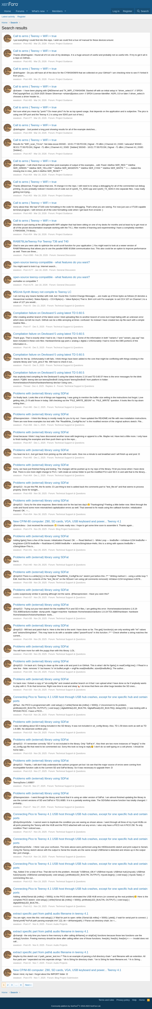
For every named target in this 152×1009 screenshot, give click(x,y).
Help (134, 1000)
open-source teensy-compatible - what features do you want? (51, 262)
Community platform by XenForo (76, 1006)
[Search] (142, 11)
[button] (27, 11)
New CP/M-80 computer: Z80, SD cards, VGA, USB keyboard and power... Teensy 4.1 (67, 521)
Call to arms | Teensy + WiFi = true (34, 36)
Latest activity (8, 16)
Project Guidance (64, 43)
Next (27, 985)
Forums (20, 11)
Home (7, 11)
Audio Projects (60, 924)
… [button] (16, 985)
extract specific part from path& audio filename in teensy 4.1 (50, 913)
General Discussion (66, 255)
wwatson (17, 43)
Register (22, 16)
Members (57, 11)
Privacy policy (123, 1000)
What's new (38, 11)
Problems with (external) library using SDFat (41, 393)
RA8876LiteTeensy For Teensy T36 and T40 (40, 241)
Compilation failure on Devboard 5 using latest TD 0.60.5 (48, 313)
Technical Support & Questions (69, 305)
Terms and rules (106, 1000)
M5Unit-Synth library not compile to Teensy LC (42, 292)
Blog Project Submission (68, 529)
